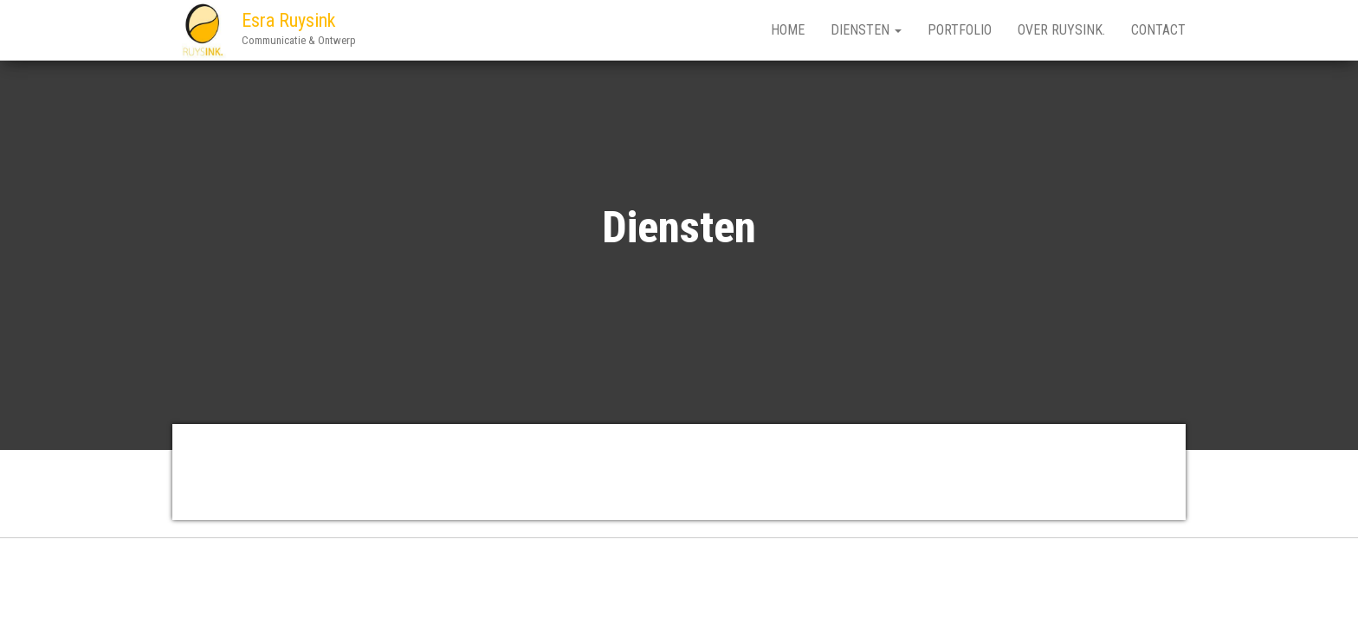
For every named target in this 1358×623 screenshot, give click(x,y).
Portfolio (960, 30)
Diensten (866, 30)
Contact (1158, 30)
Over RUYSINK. (1061, 30)
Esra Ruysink (288, 20)
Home (788, 30)
